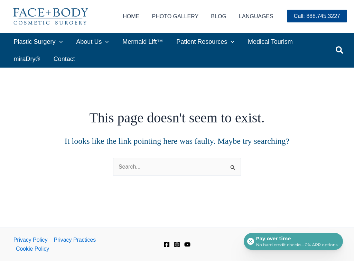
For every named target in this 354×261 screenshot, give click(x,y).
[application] (58, 41)
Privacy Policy (30, 239)
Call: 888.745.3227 (317, 16)
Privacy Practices (74, 239)
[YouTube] (187, 244)
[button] (340, 50)
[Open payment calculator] (293, 241)
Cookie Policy (32, 249)
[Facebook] (167, 244)
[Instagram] (177, 244)
